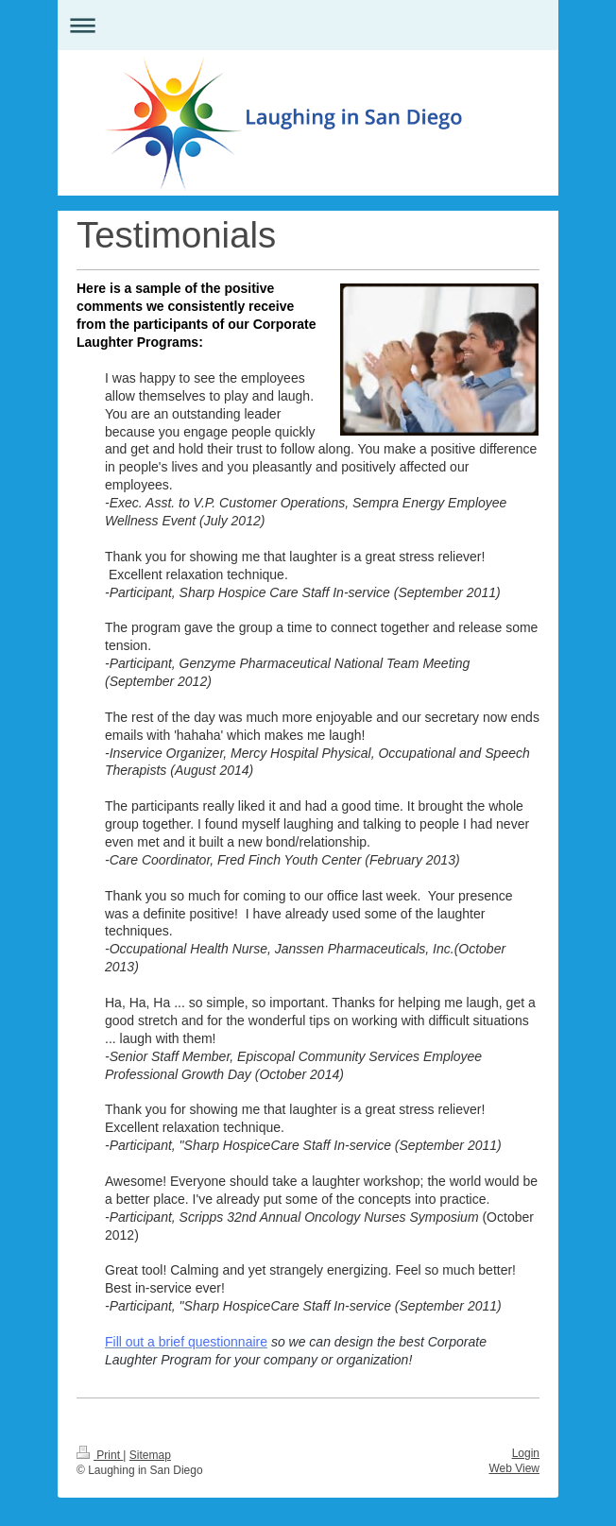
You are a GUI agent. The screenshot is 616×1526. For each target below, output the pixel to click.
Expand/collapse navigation (308, 25)
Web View (513, 1468)
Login (525, 1453)
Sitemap (150, 1455)
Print (100, 1455)
